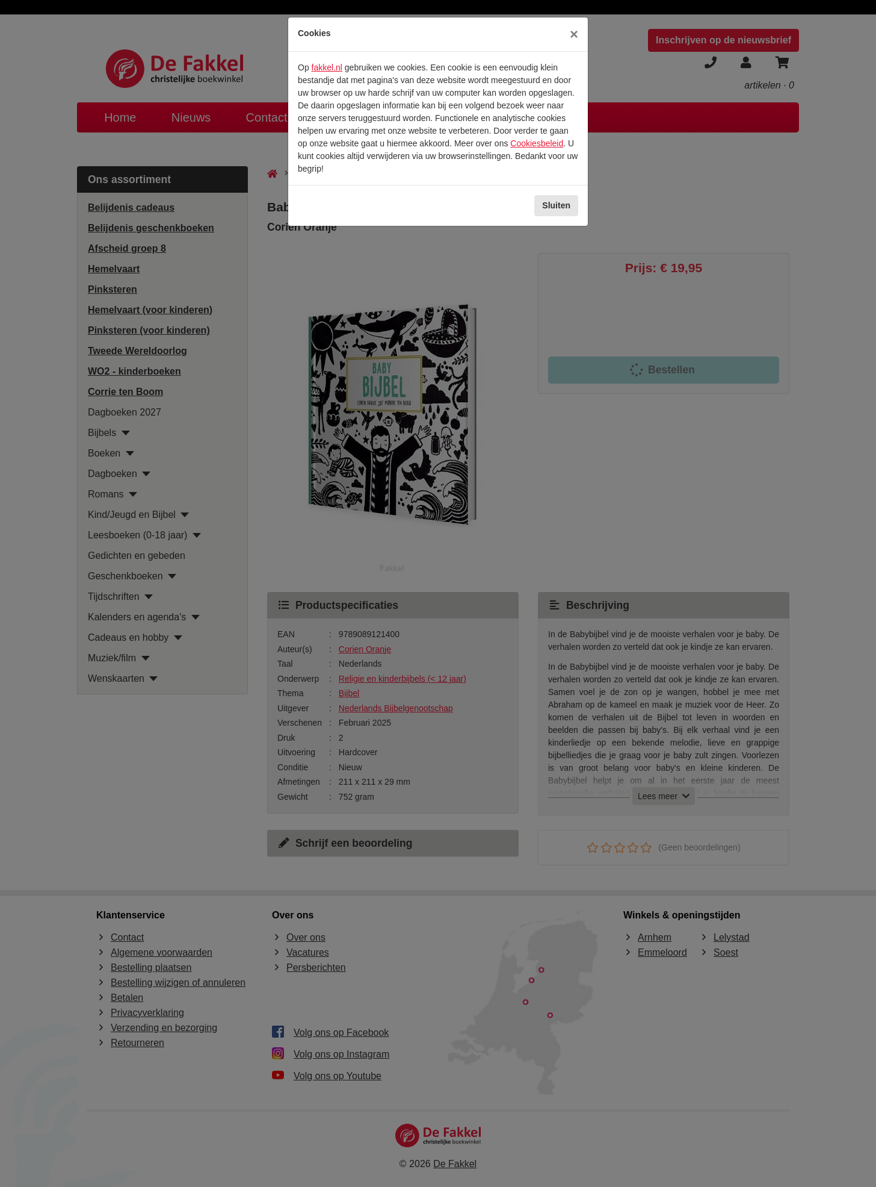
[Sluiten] (574, 34)
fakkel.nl (327, 67)
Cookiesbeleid (536, 143)
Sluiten (556, 205)
